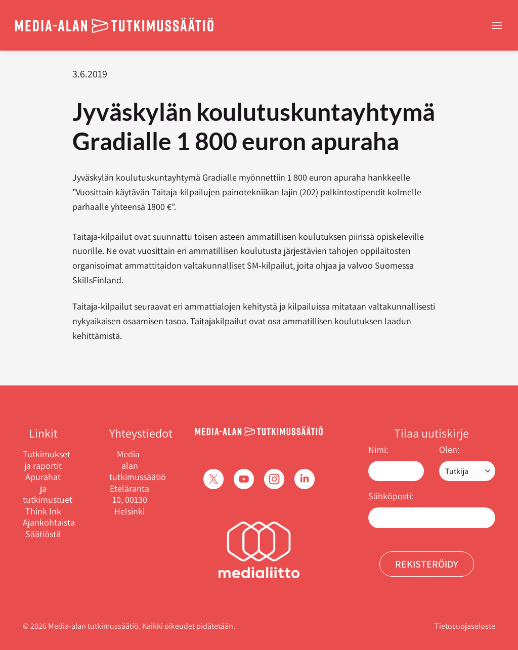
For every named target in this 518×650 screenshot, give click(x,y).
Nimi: (378, 449)
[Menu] (497, 25)
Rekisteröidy (426, 564)
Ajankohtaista (43, 522)
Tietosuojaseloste (465, 626)
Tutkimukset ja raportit (43, 460)
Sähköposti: (390, 496)
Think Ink (43, 511)
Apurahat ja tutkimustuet (43, 488)
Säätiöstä (43, 534)
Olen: (449, 449)
